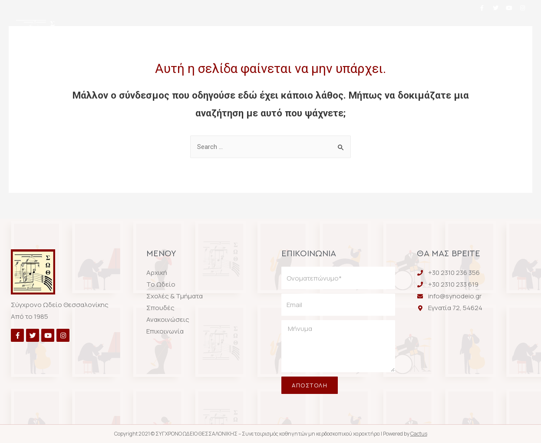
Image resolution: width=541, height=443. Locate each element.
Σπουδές (325, 31)
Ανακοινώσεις (393, 31)
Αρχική (119, 31)
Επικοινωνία (268, 54)
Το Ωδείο (175, 31)
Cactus (418, 433)
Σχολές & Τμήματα (250, 31)
